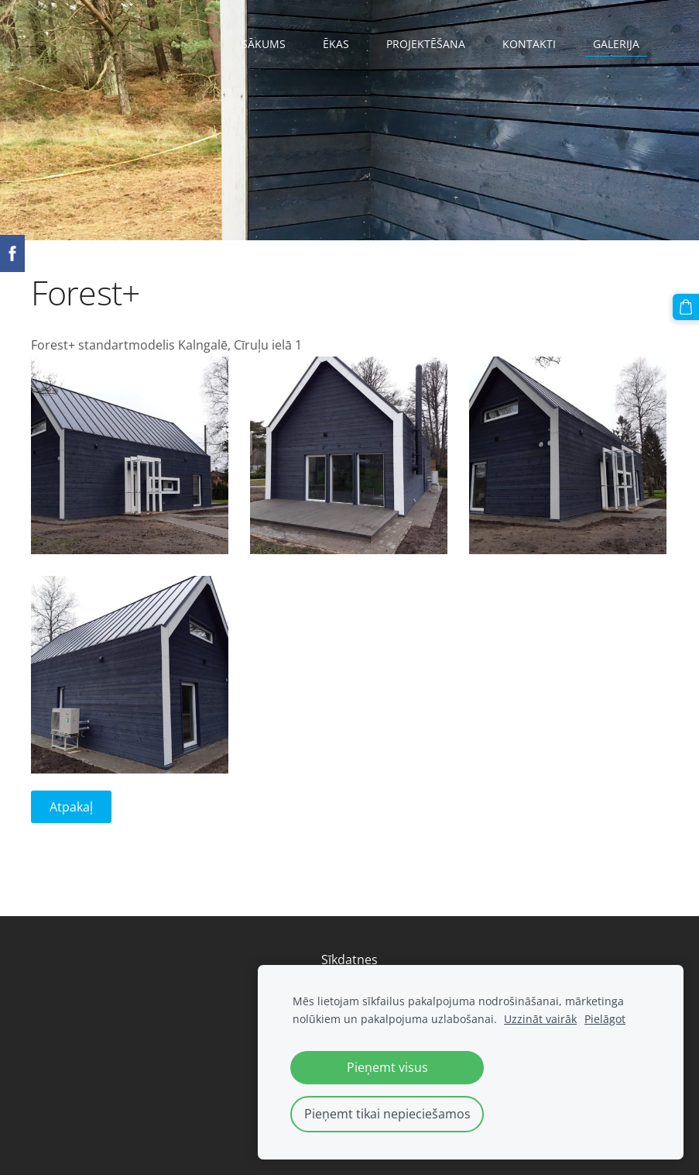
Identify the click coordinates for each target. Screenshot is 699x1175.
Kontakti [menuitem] (529, 43)
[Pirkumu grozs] (686, 307)
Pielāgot (604, 1018)
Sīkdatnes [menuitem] (349, 959)
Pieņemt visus (387, 1067)
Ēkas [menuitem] (336, 43)
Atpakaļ (71, 806)
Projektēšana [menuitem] (425, 43)
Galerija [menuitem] (616, 43)
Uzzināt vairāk (540, 1018)
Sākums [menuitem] (264, 43)
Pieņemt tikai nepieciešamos (387, 1113)
